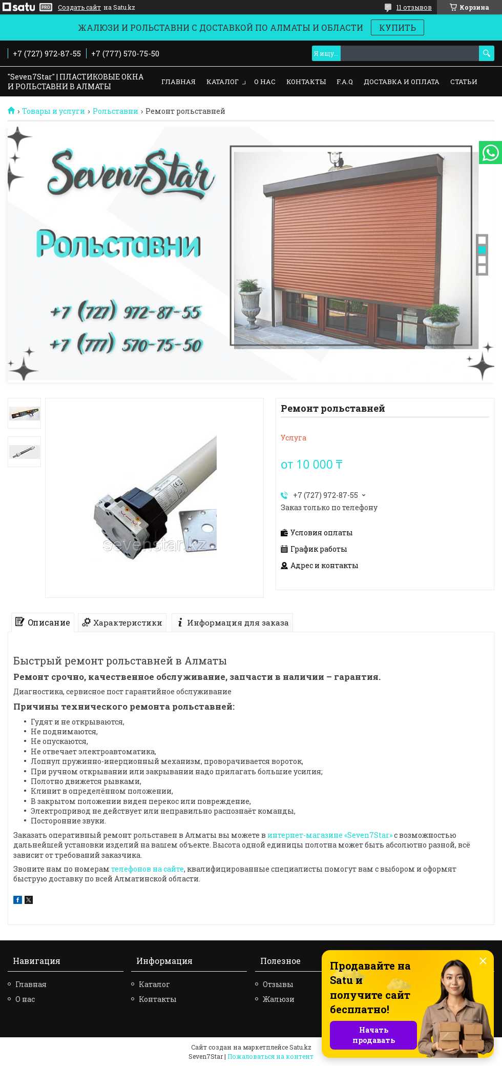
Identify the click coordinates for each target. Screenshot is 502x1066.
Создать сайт (79, 7)
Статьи (463, 81)
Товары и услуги (53, 111)
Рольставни (115, 111)
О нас (265, 81)
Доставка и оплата (402, 81)
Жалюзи (279, 999)
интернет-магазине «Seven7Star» (329, 835)
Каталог (222, 81)
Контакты (306, 81)
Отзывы (278, 984)
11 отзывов (414, 7)
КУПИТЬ (397, 27)
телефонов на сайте (147, 869)
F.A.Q (345, 81)
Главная (178, 81)
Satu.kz (300, 1047)
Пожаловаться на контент (270, 1056)
